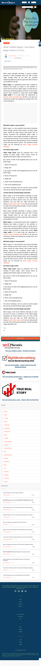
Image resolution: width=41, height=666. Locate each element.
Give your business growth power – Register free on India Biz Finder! (20, 377)
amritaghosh (6, 562)
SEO (5, 451)
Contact (20, 601)
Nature (5, 421)
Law (5, 468)
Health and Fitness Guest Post (15, 655)
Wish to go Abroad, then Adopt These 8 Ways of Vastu (14, 522)
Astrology (6, 43)
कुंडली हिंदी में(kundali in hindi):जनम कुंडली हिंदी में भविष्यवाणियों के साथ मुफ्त (18, 500)
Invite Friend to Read (20, 338)
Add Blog (20, 631)
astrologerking (12, 55)
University (6, 471)
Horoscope (5, 570)
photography (7, 428)
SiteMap (20, 644)
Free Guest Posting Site (31, 654)
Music (5, 465)
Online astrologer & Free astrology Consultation (13, 492)
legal (20, 618)
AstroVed (5, 524)
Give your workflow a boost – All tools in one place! (20, 351)
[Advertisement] (20, 113)
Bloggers (20, 629)
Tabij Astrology (6, 517)
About (20, 599)
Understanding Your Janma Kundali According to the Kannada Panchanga (16, 560)
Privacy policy (20, 616)
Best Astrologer (7, 509)
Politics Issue (7, 431)
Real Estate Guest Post (30, 653)
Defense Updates (8, 441)
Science (6, 481)
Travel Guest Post (5, 653)
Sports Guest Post (11, 654)
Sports (5, 414)
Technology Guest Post (14, 653)
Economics (6, 478)
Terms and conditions (20, 614)
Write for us (21, 606)
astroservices (6, 495)
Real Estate (6, 461)
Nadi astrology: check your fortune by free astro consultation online (18, 507)
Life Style (6, 418)
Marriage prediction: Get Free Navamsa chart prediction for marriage (18, 514)
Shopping (6, 475)
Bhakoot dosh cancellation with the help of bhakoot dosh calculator (18, 529)
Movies (5, 434)
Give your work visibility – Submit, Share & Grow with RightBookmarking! (20, 366)
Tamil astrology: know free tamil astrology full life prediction (16, 575)
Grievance (20, 603)
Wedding (6, 458)
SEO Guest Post (22, 653)
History (5, 411)
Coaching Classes (8, 448)
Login (20, 639)
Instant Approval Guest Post (21, 654)
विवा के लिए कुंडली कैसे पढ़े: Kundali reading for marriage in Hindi (16, 551)
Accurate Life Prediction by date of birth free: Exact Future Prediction (18, 537)
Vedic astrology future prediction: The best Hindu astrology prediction (18, 544)
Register (20, 642)
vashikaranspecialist (8, 539)
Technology (6, 424)
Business (6, 444)
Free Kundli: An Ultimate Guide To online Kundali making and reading (18, 567)
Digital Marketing (8, 455)
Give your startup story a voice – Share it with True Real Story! (20, 400)
